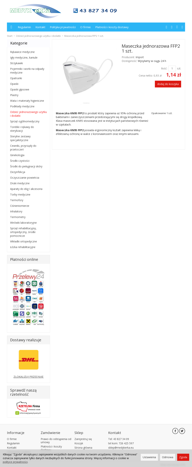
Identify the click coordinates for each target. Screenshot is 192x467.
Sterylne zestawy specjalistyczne (20, 138)
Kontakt (40, 27)
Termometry (18, 217)
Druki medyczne (20, 183)
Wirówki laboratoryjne (23, 222)
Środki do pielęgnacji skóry (26, 166)
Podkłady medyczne (22, 106)
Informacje (15, 432)
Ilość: (164, 68)
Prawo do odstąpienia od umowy (56, 439)
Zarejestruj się (83, 437)
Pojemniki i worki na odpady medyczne (27, 70)
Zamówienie (50, 432)
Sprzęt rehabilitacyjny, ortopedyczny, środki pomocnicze (23, 232)
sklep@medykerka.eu (121, 446)
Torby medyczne (20, 194)
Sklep (78, 432)
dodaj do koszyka (168, 84)
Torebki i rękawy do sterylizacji (22, 128)
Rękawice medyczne (22, 52)
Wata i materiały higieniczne (27, 100)
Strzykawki (16, 63)
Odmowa (167, 457)
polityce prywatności (15, 462)
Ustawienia (149, 457)
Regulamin (24, 27)
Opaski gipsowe (19, 89)
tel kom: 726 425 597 (121, 442)
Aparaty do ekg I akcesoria (26, 189)
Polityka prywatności (63, 27)
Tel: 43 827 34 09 (118, 437)
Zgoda (183, 457)
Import (140, 57)
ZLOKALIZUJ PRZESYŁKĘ (29, 376)
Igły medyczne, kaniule (24, 57)
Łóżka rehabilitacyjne (22, 247)
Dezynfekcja (17, 172)
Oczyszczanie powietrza (24, 177)
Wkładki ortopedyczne (23, 241)
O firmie (85, 27)
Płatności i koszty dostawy (111, 27)
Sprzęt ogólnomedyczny (24, 121)
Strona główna (83, 446)
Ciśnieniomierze (19, 206)
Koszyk (78, 442)
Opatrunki (16, 78)
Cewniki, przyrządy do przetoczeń (23, 147)
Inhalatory (16, 211)
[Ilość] (172, 68)
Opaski (14, 84)
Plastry (14, 95)
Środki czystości (19, 160)
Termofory (16, 200)
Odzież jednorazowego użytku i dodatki (28, 113)
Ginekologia (17, 155)
